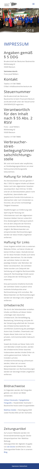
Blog (5, 452)
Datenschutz (23, 466)
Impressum (15, 466)
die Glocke (11, 447)
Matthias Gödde (10, 410)
